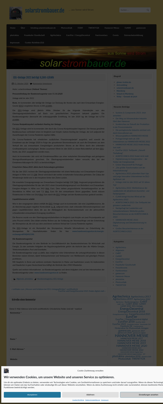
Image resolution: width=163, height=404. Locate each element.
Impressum (104, 400)
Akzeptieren (32, 395)
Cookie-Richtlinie (78, 400)
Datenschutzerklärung (92, 400)
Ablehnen (90, 395)
